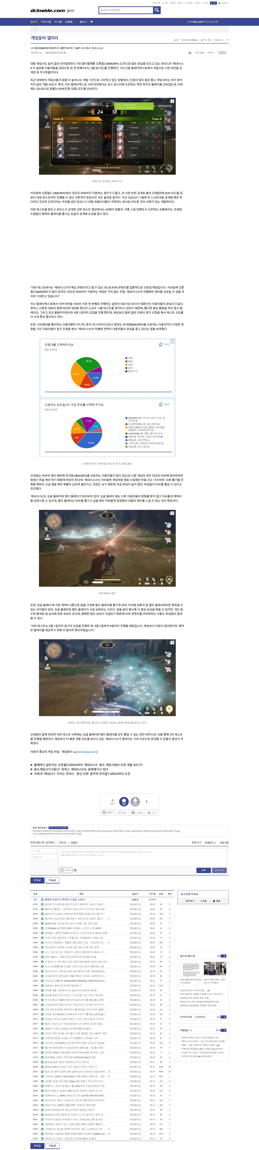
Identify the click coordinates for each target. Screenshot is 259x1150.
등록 (204, 870)
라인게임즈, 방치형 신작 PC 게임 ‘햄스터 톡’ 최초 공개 (70, 947)
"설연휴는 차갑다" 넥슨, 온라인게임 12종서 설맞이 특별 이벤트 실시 (74, 1124)
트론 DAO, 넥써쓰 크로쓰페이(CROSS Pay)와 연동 (68, 1057)
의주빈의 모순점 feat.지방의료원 (196, 1056)
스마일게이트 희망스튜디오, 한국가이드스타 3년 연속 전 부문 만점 (74, 1004)
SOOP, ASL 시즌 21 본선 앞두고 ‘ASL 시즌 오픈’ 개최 (69, 923)
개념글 (52, 880)
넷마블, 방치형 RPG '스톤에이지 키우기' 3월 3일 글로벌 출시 (73, 1014)
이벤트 (197, 3)
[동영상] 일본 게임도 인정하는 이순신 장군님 (65, 1062)
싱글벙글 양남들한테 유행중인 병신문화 (198, 1005)
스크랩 (189, 52)
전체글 (37, 880)
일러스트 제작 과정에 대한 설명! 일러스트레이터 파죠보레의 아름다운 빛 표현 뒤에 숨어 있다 (74, 1071)
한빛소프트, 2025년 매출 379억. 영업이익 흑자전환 (68, 1105)
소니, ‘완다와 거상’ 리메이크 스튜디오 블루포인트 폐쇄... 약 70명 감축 (74, 952)
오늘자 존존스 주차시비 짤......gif (195, 990)
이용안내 (219, 40)
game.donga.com (85, 752)
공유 (122, 812)
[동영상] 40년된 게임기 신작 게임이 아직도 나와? (67, 1067)
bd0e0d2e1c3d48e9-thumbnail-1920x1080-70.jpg (155, 831)
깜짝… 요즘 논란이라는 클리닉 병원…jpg (201, 1045)
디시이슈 (200, 1017)
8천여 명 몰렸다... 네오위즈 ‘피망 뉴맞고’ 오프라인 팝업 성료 (73, 909)
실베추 (107, 812)
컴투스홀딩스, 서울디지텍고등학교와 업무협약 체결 (68, 957)
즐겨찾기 (190, 901)
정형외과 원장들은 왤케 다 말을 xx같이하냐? (202, 1049)
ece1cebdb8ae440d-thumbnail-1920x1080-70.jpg (57, 833)
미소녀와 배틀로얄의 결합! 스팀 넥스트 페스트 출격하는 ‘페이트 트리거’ (74, 966)
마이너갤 (156, 3)
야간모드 (224, 3)
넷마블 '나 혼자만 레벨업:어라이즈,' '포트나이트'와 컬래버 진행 (74, 933)
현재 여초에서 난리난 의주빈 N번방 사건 (200, 1037)
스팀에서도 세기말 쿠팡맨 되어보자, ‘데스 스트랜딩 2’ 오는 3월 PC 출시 (74, 1129)
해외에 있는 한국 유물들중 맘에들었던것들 (199, 1002)
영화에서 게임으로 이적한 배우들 (59, 985)
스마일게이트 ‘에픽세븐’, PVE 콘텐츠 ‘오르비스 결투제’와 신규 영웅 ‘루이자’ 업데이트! (74, 976)
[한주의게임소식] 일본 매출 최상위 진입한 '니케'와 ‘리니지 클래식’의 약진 (74, 1091)
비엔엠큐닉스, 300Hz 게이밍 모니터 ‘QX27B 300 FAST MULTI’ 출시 (74, 1095)
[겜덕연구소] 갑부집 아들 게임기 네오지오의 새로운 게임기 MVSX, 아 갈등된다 (74, 918)
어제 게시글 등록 (202, 21)
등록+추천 (219, 870)
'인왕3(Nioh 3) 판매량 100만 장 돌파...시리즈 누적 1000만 (71, 928)
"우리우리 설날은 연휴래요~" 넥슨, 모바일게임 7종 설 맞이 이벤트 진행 (74, 1119)
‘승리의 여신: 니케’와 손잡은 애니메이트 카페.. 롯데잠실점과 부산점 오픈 (74, 971)
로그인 (213, 3)
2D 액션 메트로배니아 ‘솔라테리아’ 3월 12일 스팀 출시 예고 (72, 1048)
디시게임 (188, 3)
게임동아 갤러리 (44, 38)
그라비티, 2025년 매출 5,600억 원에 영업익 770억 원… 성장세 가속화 (74, 1076)
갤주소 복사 (206, 40)
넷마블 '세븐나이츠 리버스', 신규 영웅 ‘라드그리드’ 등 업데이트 (74, 995)
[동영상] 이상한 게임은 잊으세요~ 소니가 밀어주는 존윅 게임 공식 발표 (74, 1114)
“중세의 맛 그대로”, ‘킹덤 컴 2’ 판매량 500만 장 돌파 (68, 1138)
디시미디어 (186, 1017)
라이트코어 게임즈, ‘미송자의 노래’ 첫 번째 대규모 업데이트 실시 (74, 1100)
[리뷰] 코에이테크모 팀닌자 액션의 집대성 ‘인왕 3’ (67, 1110)
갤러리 (34, 21)
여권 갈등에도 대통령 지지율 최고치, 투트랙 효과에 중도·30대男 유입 (203, 994)
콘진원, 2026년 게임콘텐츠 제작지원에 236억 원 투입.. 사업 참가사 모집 (74, 1052)
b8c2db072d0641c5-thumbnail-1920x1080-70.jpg (57, 831)
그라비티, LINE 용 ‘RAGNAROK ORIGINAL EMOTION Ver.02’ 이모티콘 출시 (74, 981)
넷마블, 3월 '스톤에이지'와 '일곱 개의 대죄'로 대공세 (68, 990)
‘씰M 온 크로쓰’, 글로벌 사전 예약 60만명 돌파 (66, 1028)
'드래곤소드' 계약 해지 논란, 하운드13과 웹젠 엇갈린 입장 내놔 (74, 961)
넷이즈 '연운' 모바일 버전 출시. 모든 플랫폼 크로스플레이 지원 (74, 1033)
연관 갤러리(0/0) (189, 40)
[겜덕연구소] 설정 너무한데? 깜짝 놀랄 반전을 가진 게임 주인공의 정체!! (74, 914)
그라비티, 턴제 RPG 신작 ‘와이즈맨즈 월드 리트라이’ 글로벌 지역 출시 (74, 1043)
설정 (176, 40)
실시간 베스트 (187, 956)
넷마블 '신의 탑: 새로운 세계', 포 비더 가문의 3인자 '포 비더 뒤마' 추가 (74, 1019)
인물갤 (172, 3)
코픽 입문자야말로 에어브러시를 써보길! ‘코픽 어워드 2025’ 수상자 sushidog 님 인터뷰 (74, 1009)
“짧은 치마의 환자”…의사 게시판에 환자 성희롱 (203, 1041)
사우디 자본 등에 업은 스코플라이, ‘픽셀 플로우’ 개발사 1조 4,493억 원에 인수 (74, 938)
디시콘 (205, 3)
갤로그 (180, 3)
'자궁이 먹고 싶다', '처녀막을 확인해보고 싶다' (203, 1052)
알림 (216, 901)
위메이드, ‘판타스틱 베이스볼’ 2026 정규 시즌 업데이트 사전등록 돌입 (74, 1086)
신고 (152, 812)
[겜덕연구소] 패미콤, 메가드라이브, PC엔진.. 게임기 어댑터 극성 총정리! (74, 904)
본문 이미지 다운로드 (58, 828)
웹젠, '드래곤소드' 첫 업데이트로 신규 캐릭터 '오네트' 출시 (72, 1024)
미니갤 (165, 3)
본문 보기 (197, 842)
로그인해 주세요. (190, 894)
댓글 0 (222, 52)
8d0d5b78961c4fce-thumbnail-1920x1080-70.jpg (106, 831)
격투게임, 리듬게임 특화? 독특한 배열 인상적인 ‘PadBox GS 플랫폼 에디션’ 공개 (74, 1134)
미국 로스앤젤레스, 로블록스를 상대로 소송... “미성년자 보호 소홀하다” (74, 942)
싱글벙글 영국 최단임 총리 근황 (194, 998)
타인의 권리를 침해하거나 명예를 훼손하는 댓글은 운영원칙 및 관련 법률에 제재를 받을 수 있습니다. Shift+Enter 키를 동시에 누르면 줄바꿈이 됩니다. (107, 853)
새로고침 (224, 842)
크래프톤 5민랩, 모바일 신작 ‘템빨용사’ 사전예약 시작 (69, 1038)
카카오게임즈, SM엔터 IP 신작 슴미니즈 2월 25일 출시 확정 (72, 1000)
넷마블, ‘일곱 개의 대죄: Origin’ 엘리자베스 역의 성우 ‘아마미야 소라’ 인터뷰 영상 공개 (74, 1081)
